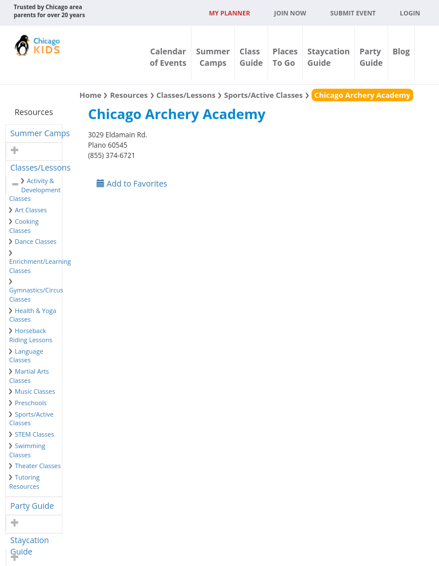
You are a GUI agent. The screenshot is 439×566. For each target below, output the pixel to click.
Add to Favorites (132, 183)
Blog (401, 51)
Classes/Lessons (40, 167)
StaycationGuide (329, 57)
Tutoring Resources (24, 481)
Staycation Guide (29, 542)
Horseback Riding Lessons (31, 335)
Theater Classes (38, 465)
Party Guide (32, 505)
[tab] (34, 133)
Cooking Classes (23, 226)
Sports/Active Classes (263, 95)
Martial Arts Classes (29, 376)
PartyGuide (371, 57)
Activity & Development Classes (35, 189)
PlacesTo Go (285, 57)
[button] (13, 150)
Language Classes (26, 356)
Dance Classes (36, 241)
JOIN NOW (290, 13)
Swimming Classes (27, 450)
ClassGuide (251, 57)
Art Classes (31, 209)
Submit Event (353, 13)
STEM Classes (34, 434)
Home (90, 95)
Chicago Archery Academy (362, 95)
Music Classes (35, 391)
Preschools (31, 402)
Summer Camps (40, 133)
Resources (128, 95)
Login (410, 13)
